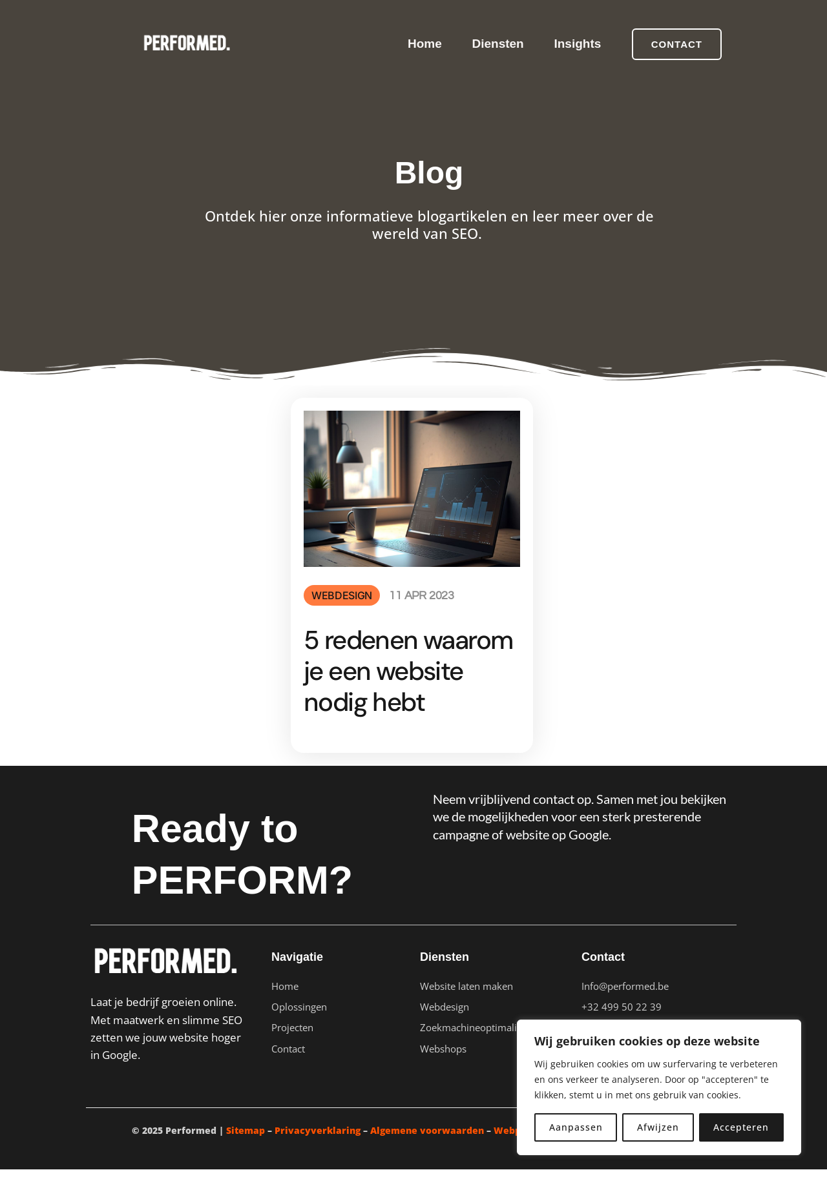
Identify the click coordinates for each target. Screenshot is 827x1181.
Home (420, 43)
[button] (677, 44)
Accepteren (741, 1127)
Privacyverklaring (318, 1142)
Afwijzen (658, 1127)
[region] (659, 1087)
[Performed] (185, 43)
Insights (576, 43)
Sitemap (245, 1142)
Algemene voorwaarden (427, 1142)
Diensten (495, 43)
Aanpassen (576, 1127)
